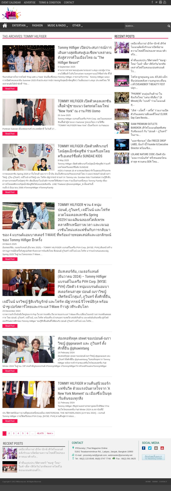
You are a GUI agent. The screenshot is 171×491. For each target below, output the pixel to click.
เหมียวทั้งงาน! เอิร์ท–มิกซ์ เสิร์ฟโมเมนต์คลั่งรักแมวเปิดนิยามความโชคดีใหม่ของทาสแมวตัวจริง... (42, 453)
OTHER (77, 25)
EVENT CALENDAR (11, 2)
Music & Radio (57, 25)
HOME (148, 482)
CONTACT (69, 2)
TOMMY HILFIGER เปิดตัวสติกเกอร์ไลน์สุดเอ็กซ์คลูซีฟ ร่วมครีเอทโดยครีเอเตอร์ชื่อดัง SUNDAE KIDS (84, 151)
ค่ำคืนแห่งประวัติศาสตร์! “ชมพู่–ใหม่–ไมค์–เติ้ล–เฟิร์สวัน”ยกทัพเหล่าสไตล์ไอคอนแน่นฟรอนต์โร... (40, 466)
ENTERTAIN (19, 25)
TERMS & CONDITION (50, 2)
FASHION (37, 25)
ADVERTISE (30, 2)
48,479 (40, 433)
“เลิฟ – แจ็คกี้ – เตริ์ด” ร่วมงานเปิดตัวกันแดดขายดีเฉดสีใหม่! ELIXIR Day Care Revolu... (149, 114)
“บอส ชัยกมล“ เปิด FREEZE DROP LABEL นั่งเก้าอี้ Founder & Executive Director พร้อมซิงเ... (149, 144)
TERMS (155, 482)
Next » (50, 433)
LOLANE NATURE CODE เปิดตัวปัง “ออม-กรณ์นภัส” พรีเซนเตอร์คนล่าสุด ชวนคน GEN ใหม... (148, 158)
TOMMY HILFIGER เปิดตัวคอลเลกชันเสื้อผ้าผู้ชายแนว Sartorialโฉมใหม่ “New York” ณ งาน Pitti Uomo (84, 106)
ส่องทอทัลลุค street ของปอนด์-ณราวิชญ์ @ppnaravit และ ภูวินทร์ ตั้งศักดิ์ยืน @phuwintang (84, 343)
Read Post (9, 88)
